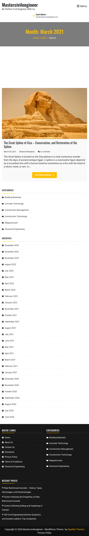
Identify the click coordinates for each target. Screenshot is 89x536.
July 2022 (9, 271)
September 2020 (12, 398)
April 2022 (9, 283)
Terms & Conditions (13, 461)
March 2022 (10, 290)
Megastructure (11, 223)
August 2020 (10, 404)
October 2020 (11, 391)
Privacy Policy (11, 457)
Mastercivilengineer (20, 4)
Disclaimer (9, 452)
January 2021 (11, 372)
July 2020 (9, 410)
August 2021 (10, 328)
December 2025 (12, 245)
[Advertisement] (44, 65)
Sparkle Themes (76, 529)
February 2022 (11, 296)
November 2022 (12, 258)
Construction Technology (16, 216)
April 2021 (9, 353)
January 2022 (11, 302)
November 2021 (12, 309)
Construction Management (17, 210)
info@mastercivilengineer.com (47, 17)
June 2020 (9, 417)
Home (7, 437)
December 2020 (12, 379)
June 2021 (9, 340)
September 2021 (12, 321)
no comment (45, 152)
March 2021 (10, 360)
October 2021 (11, 315)
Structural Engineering (15, 229)
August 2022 (10, 264)
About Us (9, 442)
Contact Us (10, 447)
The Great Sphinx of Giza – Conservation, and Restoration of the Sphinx (40, 144)
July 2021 (9, 334)
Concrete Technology (14, 203)
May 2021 (9, 347)
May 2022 (9, 277)
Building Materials (13, 197)
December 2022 (12, 252)
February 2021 (11, 366)
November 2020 (12, 385)
